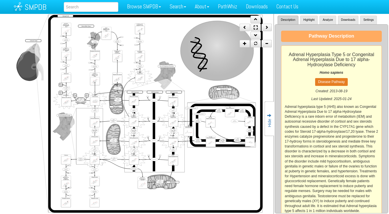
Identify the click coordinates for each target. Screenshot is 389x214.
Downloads (257, 6)
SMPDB (35, 7)
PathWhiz (227, 6)
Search (178, 6)
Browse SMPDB (144, 6)
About (202, 6)
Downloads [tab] (348, 19)
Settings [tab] (368, 19)
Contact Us (287, 6)
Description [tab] (288, 19)
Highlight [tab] (309, 19)
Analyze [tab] (328, 19)
